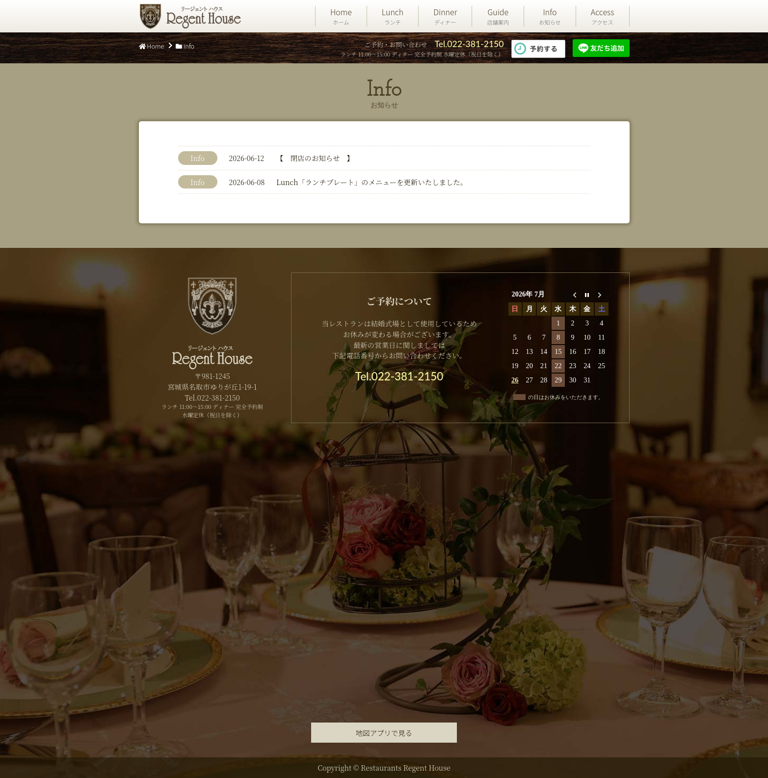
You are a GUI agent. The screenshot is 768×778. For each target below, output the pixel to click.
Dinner (445, 16)
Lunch (392, 16)
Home (341, 16)
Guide (498, 16)
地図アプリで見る (384, 732)
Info (550, 16)
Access (602, 16)
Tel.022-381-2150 (468, 44)
